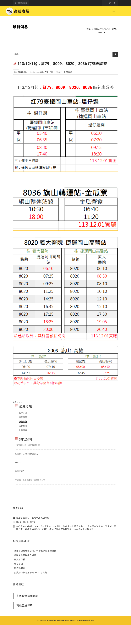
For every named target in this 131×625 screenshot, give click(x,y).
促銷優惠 (23, 417)
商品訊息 (23, 413)
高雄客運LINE (24, 605)
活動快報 (23, 426)
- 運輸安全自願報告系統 (25, 555)
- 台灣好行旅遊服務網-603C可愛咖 (30, 572)
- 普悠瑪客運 (19, 568)
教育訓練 (23, 430)
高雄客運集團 (21, 3)
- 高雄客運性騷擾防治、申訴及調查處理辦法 (34, 551)
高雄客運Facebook (27, 595)
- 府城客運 (18, 564)
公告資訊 (95, 29)
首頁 (88, 29)
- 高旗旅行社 (19, 559)
